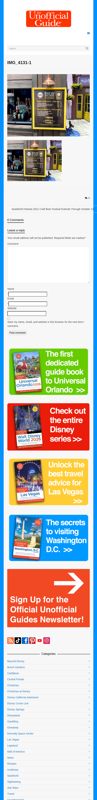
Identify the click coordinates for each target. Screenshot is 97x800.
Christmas (13, 685)
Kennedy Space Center (20, 733)
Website (11, 308)
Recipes (11, 763)
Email (10, 298)
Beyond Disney (15, 661)
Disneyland (13, 715)
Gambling (12, 721)
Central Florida (15, 679)
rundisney (12, 769)
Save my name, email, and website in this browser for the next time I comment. (45, 323)
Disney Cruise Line (18, 703)
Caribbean (13, 673)
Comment (12, 243)
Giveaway (12, 727)
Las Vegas (13, 739)
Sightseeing (13, 781)
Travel (10, 793)
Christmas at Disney (18, 691)
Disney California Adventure (23, 697)
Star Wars (12, 787)
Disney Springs (15, 709)
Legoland (12, 745)
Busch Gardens (16, 667)
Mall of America (16, 751)
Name (10, 288)
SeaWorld (12, 775)
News (10, 757)
